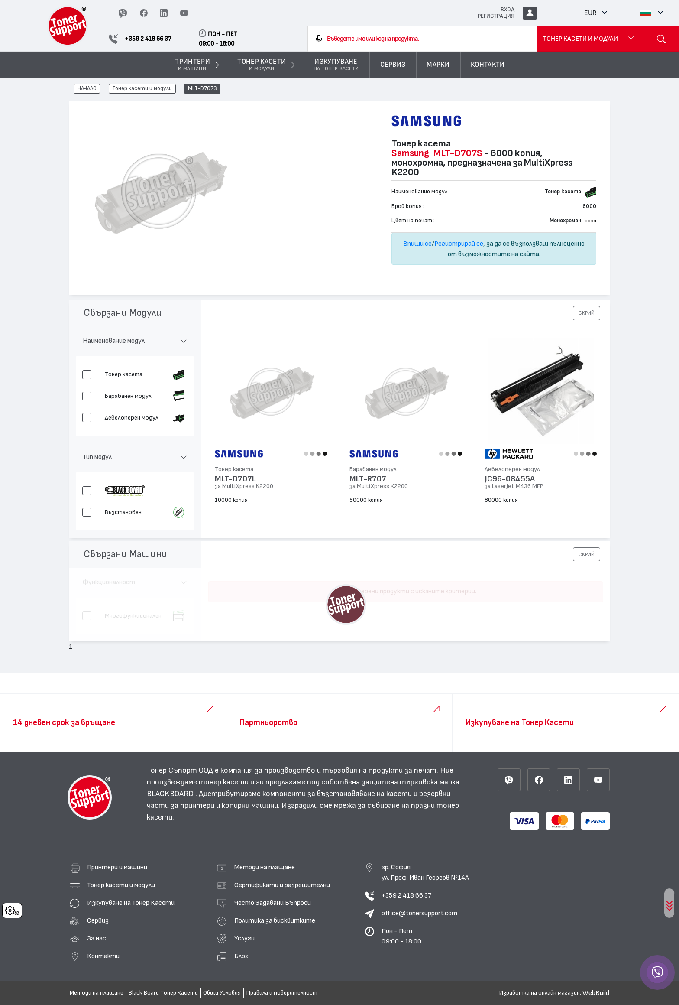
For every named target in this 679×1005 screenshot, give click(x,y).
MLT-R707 (367, 479)
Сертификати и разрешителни (282, 884)
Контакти (103, 956)
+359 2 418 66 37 (406, 895)
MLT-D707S (202, 89)
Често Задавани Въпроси (272, 902)
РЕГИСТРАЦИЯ (496, 16)
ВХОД (507, 10)
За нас (96, 938)
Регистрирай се (458, 243)
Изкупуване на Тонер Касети (131, 902)
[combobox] (422, 39)
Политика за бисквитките (274, 920)
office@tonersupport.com (419, 913)
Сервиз (98, 920)
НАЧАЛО (87, 89)
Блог (241, 956)
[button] (586, 313)
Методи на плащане (264, 867)
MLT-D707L (235, 479)
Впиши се (417, 243)
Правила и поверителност (281, 993)
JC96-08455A (510, 479)
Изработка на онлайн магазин (539, 993)
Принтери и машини (117, 867)
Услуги (244, 938)
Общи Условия (222, 993)
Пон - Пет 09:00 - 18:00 (401, 936)
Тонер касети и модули (142, 89)
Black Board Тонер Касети (163, 993)
